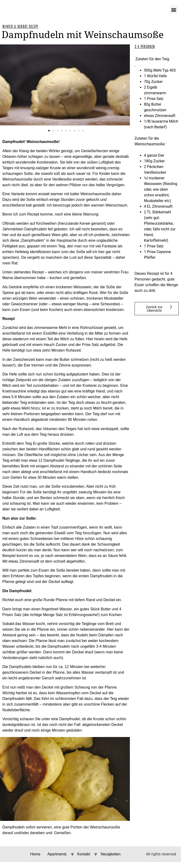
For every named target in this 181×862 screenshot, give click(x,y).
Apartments (57, 854)
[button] (8, 86)
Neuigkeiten (111, 854)
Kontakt (83, 854)
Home (35, 854)
